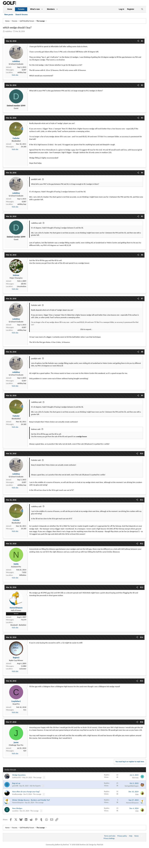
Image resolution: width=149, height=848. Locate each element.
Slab (137, 794)
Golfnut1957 (16, 777)
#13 (141, 587)
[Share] (138, 41)
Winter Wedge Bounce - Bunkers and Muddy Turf (31, 800)
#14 (141, 637)
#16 (141, 722)
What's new (35, 9)
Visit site (15, 75)
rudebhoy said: (36, 223)
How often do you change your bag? (26, 791)
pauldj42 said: (36, 179)
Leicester (22, 669)
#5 (142, 216)
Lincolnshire (21, 286)
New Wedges (17, 808)
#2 (142, 85)
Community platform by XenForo (67, 845)
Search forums (21, 15)
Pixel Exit (100, 845)
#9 (142, 395)
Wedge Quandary (19, 775)
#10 (141, 453)
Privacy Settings (109, 838)
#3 (142, 118)
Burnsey (135, 777)
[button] (42, 9)
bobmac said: (36, 429)
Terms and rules (109, 836)
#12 (141, 543)
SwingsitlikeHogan (132, 786)
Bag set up (16, 783)
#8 (142, 352)
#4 (142, 173)
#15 (141, 681)
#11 (141, 500)
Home (9, 9)
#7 (142, 298)
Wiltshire (22, 575)
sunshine (15, 811)
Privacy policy (122, 836)
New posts (8, 15)
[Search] (142, 9)
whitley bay (21, 72)
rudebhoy (8, 31)
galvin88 (15, 786)
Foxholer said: (36, 305)
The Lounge (37, 777)
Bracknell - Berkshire (18, 625)
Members (51, 9)
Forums (21, 9)
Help (130, 836)
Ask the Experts (35, 786)
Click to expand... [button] (86, 329)
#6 (142, 255)
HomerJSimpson (18, 803)
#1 (142, 41)
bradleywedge (17, 794)
